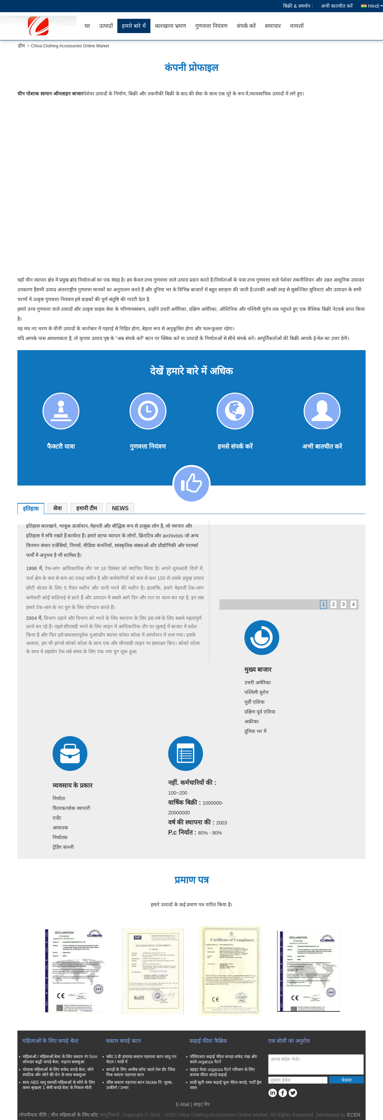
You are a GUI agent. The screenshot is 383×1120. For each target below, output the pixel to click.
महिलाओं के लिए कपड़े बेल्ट (50, 1041)
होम (21, 45)
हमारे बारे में (134, 26)
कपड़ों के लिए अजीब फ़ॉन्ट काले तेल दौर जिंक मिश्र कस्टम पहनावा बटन (140, 1072)
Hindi (375, 6)
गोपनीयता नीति (33, 1115)
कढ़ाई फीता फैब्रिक (208, 1041)
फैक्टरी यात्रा (61, 446)
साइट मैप (202, 1104)
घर (87, 26)
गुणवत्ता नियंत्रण (211, 26)
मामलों (297, 26)
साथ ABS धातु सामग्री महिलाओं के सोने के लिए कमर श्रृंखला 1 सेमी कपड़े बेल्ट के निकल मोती (59, 1085)
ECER (353, 1115)
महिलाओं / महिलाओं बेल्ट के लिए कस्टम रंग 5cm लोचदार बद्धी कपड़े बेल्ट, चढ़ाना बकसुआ (60, 1059)
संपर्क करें (246, 26)
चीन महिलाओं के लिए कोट (75, 1115)
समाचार (273, 26)
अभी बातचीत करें (337, 6)
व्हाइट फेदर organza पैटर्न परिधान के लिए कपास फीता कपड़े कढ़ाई (222, 1072)
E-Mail (183, 1104)
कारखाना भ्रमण (170, 26)
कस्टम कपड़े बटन (123, 1041)
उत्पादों (106, 26)
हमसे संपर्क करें (235, 446)
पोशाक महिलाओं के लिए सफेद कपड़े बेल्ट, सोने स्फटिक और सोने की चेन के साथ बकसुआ (58, 1072)
